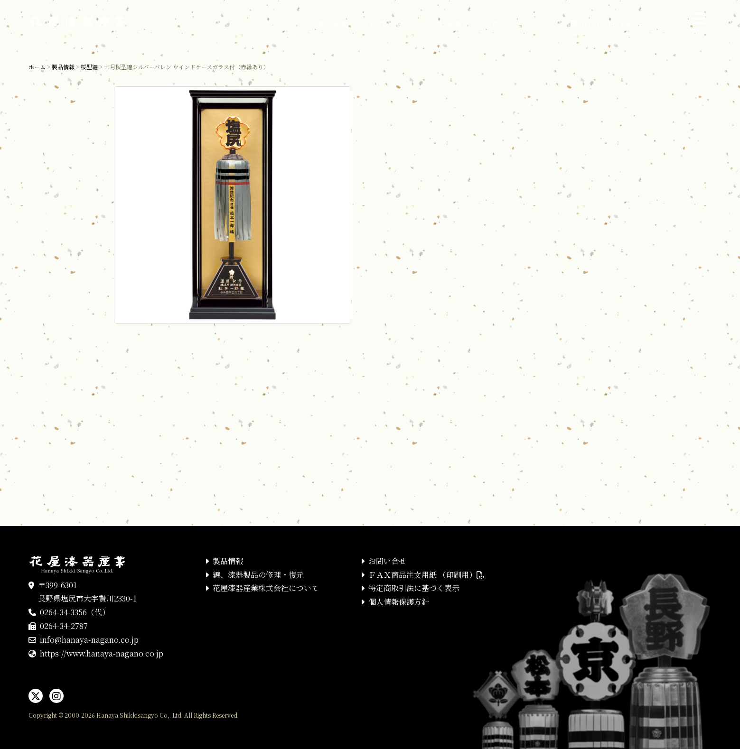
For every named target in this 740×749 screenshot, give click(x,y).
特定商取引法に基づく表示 (413, 588)
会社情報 (446, 23)
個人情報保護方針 (398, 601)
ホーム (283, 23)
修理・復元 (390, 23)
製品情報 (333, 23)
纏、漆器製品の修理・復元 (258, 574)
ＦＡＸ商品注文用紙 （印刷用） (426, 574)
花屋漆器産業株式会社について (266, 588)
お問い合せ (504, 23)
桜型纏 (89, 67)
